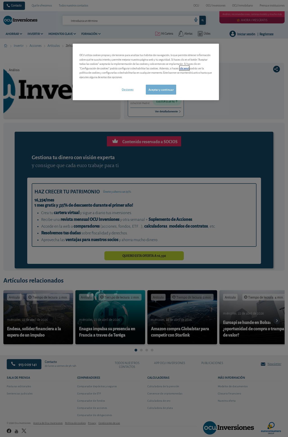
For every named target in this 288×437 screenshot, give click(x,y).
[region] (146, 72)
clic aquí (184, 68)
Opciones (127, 89)
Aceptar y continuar (160, 89)
